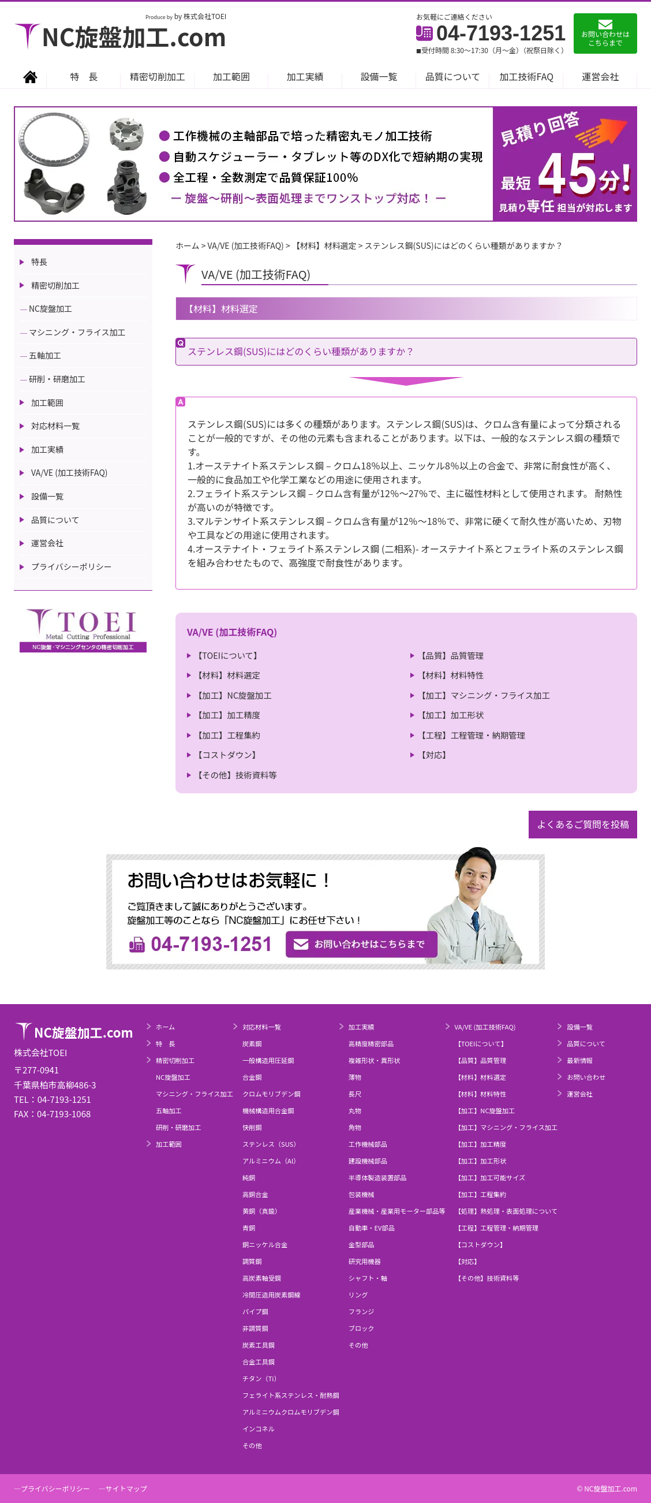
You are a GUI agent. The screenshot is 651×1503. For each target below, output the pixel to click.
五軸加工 (45, 355)
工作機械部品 (368, 1143)
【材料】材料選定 (227, 675)
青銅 (248, 1227)
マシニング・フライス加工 (77, 332)
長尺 (355, 1093)
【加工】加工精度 (227, 714)
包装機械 (362, 1194)
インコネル (258, 1428)
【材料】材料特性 (450, 675)
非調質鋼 (255, 1328)
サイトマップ (126, 1488)
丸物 (355, 1110)
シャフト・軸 (368, 1277)
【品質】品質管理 (450, 655)
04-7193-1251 (491, 33)
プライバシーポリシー (71, 566)
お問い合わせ (586, 1076)
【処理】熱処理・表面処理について (506, 1210)
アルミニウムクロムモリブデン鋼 (290, 1411)
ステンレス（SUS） (271, 1143)
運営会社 (600, 76)
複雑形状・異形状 (375, 1060)
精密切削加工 (157, 76)
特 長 (84, 76)
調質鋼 (252, 1261)
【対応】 (434, 754)
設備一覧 (379, 76)
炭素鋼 (252, 1043)
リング (358, 1294)
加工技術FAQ (527, 76)
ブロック (362, 1328)
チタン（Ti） (261, 1378)
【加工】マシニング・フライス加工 (483, 695)
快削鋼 (252, 1127)
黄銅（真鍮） (261, 1210)
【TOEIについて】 (228, 655)
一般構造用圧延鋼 (268, 1060)
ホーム (165, 1026)
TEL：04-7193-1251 (52, 1099)
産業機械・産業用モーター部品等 (397, 1210)
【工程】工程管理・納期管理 (471, 735)
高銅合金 (255, 1194)
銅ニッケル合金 (264, 1244)
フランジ (362, 1311)
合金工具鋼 (258, 1361)
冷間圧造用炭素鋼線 (271, 1294)
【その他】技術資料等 (235, 775)
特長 (39, 261)
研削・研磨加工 (57, 379)
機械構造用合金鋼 (268, 1110)
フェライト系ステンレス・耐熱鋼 (290, 1395)
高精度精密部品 (371, 1043)
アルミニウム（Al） (271, 1160)
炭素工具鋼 (258, 1344)
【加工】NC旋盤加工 (233, 695)
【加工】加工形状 (450, 714)
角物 (355, 1127)
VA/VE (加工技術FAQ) (69, 472)
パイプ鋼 (255, 1311)
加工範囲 (231, 76)
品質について (453, 76)
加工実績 (305, 76)
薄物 (355, 1076)
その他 (252, 1445)
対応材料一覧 (55, 425)
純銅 (248, 1177)
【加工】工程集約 (227, 735)
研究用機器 (365, 1261)
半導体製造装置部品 (378, 1177)
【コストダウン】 (227, 754)
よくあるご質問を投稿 (583, 824)
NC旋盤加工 (50, 308)
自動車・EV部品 (372, 1227)
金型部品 (362, 1244)
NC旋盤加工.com (120, 35)
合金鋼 (252, 1076)
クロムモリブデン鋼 (271, 1093)
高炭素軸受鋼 (261, 1277)
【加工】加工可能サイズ (490, 1177)
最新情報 (580, 1060)
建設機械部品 (368, 1160)
